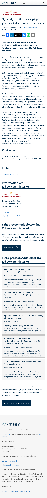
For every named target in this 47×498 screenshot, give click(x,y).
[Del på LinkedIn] (12, 35)
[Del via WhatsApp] (28, 35)
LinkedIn (5, 461)
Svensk (22, 491)
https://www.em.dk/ (11, 216)
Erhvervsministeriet (30, 28)
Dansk (4, 491)
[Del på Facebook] (7, 35)
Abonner (11, 248)
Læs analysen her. (10, 174)
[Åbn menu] (25, 2)
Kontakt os (6, 434)
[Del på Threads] (20, 35)
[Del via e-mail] (33, 35)
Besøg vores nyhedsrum (16, 403)
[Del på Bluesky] (24, 35)
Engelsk (11, 491)
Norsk (16, 491)
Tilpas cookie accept (10, 465)
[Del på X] (16, 35)
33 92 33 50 (7, 212)
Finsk (28, 491)
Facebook (13, 461)
